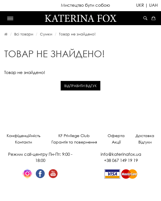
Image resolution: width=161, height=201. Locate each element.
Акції (116, 142)
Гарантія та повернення (74, 142)
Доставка (145, 135)
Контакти (23, 142)
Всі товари (23, 34)
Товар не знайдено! (77, 34)
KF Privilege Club (74, 135)
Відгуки (145, 142)
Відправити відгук (80, 86)
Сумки (46, 34)
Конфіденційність (24, 135)
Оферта (116, 135)
